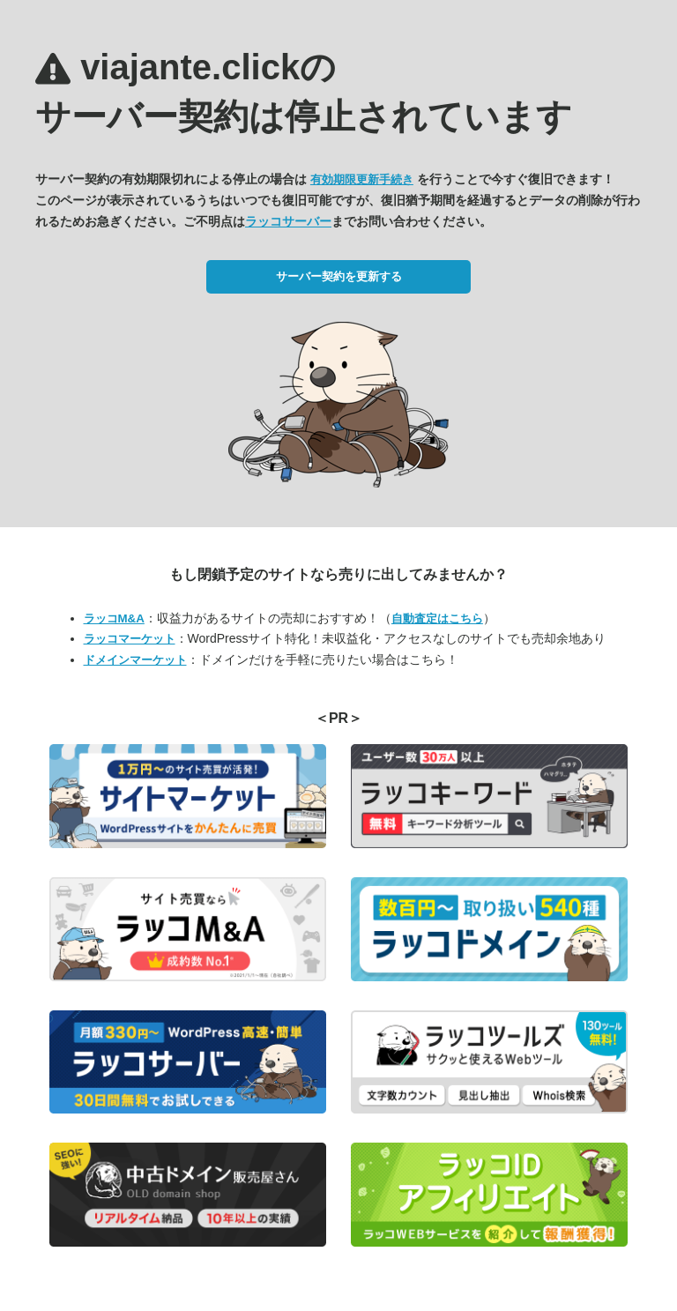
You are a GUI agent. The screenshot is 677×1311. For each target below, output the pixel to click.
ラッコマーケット (129, 638)
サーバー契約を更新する (339, 276)
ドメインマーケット (135, 660)
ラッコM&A (114, 618)
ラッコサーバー (288, 221)
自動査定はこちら (437, 618)
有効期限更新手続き (361, 179)
